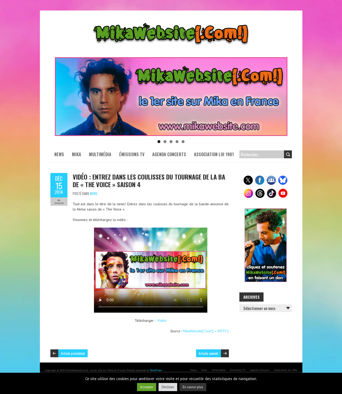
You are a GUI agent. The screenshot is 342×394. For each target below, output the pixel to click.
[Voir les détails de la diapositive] (171, 96)
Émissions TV (131, 154)
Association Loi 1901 (214, 154)
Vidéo (162, 320)
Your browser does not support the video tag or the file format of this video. (150, 270)
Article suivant (208, 353)
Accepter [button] (146, 387)
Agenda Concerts (169, 154)
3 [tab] (171, 141)
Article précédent (73, 353)
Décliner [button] (168, 387)
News (59, 154)
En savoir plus (193, 387)
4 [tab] (177, 141)
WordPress (156, 370)
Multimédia (100, 154)
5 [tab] (183, 141)
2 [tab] (165, 141)
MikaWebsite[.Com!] (198, 331)
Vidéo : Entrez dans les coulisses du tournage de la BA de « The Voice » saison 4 (149, 180)
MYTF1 (223, 331)
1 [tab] (158, 141)
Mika (76, 154)
